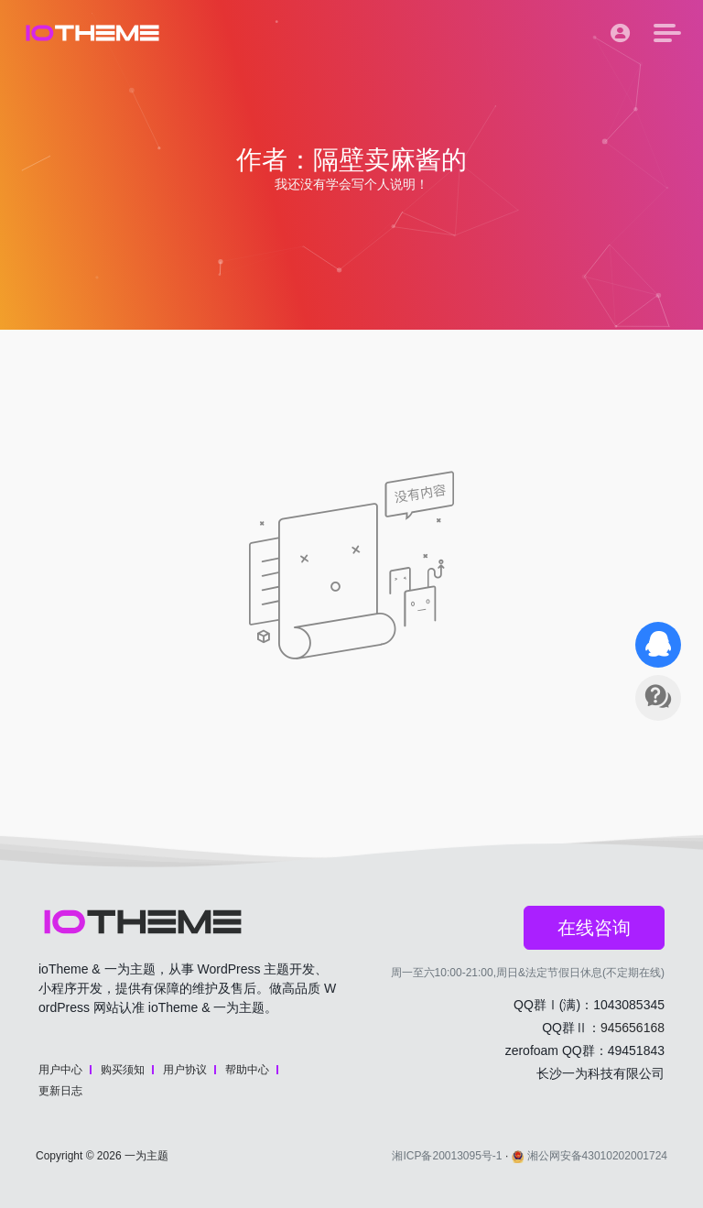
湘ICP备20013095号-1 (447, 1155)
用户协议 (185, 1069)
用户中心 (60, 1069)
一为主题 (146, 1155)
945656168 (632, 1027)
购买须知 (123, 1069)
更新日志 (60, 1090)
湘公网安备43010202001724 (589, 1155)
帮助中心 (247, 1069)
